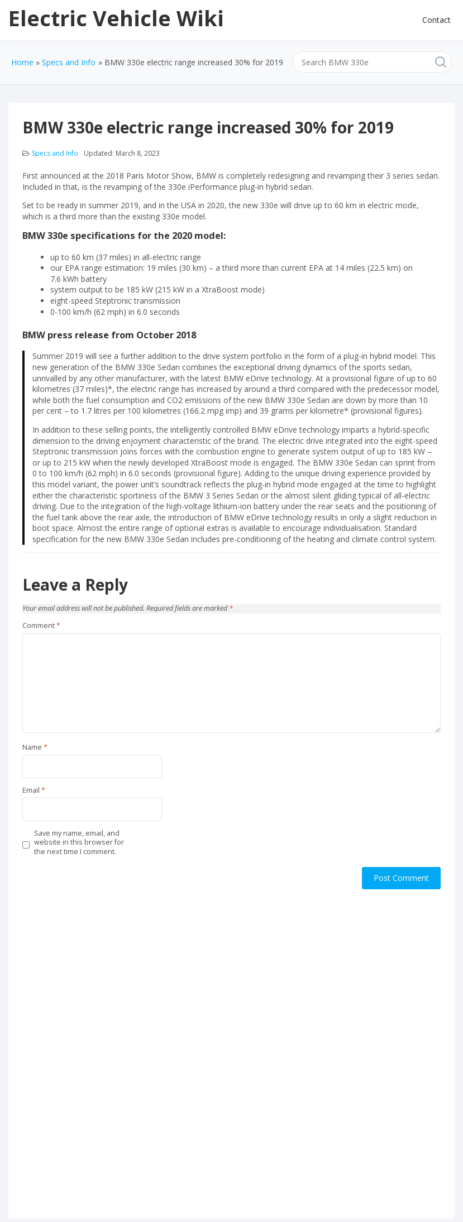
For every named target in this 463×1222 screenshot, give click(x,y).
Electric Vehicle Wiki (116, 17)
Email (33, 790)
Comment (41, 625)
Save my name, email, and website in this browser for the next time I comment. (79, 842)
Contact (436, 20)
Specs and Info (55, 153)
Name (34, 747)
